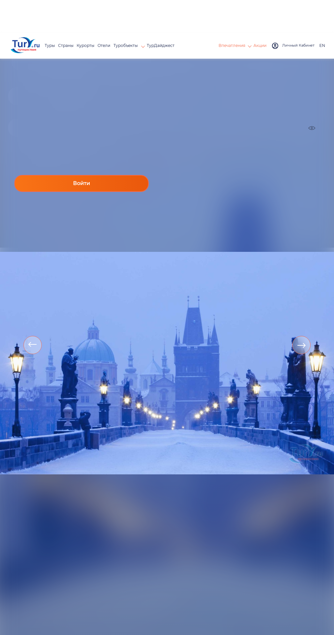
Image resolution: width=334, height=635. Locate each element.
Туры (50, 45)
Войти (81, 183)
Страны (65, 45)
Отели (104, 45)
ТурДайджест (161, 45)
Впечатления (232, 45)
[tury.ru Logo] (25, 46)
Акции (259, 45)
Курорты (85, 45)
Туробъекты (126, 45)
